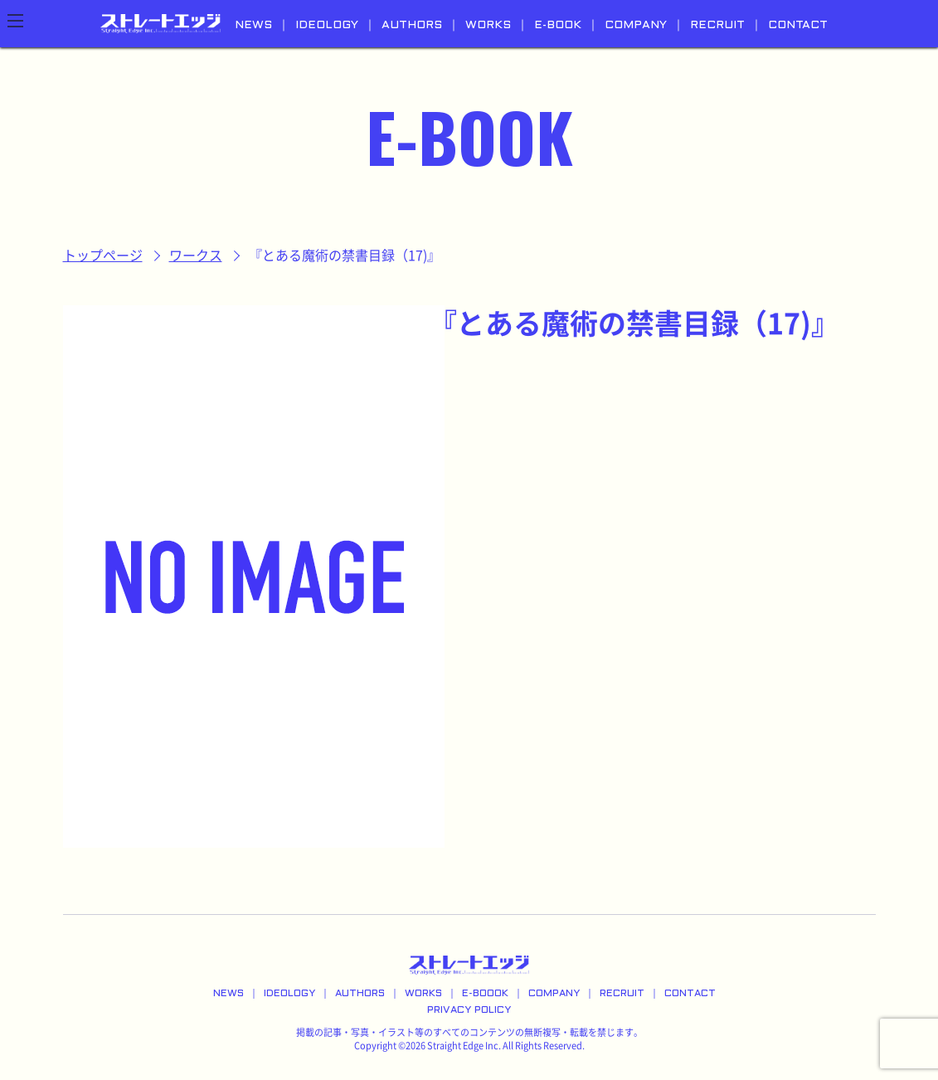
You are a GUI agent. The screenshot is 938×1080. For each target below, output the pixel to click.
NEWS (253, 25)
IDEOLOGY (326, 25)
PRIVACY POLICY (469, 1010)
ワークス (195, 255)
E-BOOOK (485, 994)
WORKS (488, 25)
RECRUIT (717, 25)
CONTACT (798, 25)
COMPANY (636, 25)
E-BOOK (557, 25)
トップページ (103, 255)
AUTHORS (412, 25)
